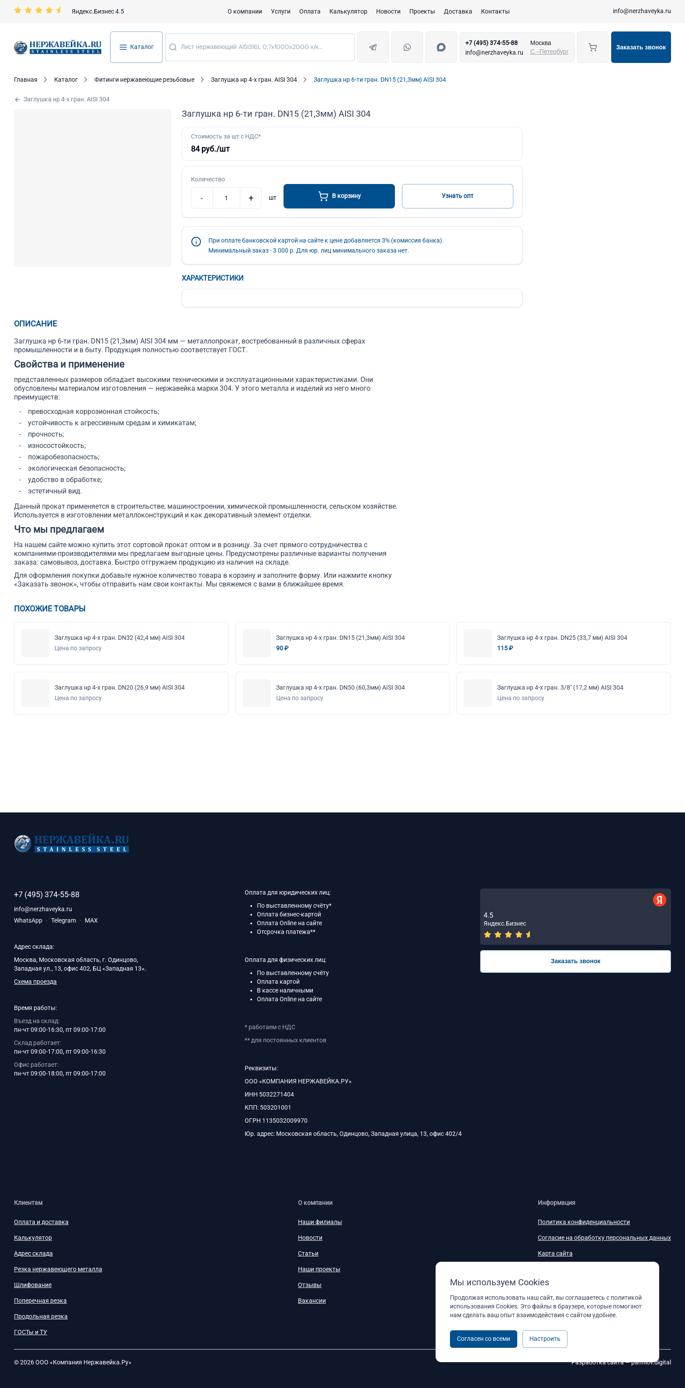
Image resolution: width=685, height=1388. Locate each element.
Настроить (544, 1338)
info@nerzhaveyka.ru (642, 10)
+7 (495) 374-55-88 (491, 42)
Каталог (136, 47)
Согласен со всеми (483, 1338)
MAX (91, 920)
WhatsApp (28, 920)
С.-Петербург (549, 52)
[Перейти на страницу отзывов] (69, 11)
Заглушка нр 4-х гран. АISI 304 (62, 99)
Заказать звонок (641, 47)
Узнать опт (458, 195)
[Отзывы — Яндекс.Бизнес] (575, 916)
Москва (540, 43)
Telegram (63, 920)
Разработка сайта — (621, 1362)
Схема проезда (35, 981)
